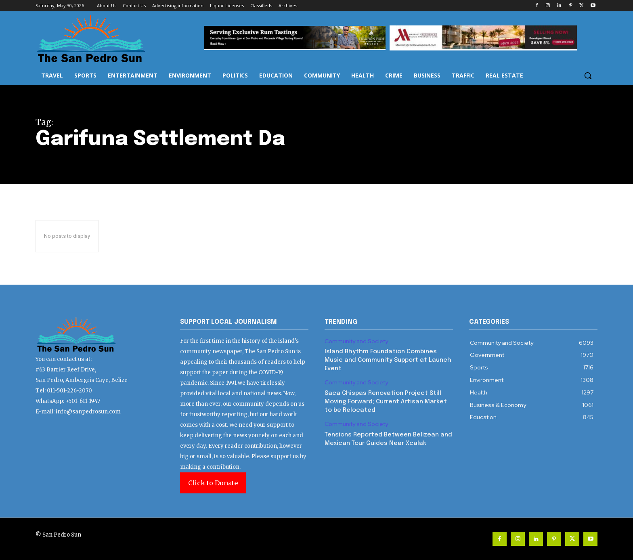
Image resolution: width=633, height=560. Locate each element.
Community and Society (356, 341)
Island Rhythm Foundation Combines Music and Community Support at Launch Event (388, 360)
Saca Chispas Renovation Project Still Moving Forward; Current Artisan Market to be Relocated (386, 401)
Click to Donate (213, 483)
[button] (587, 75)
